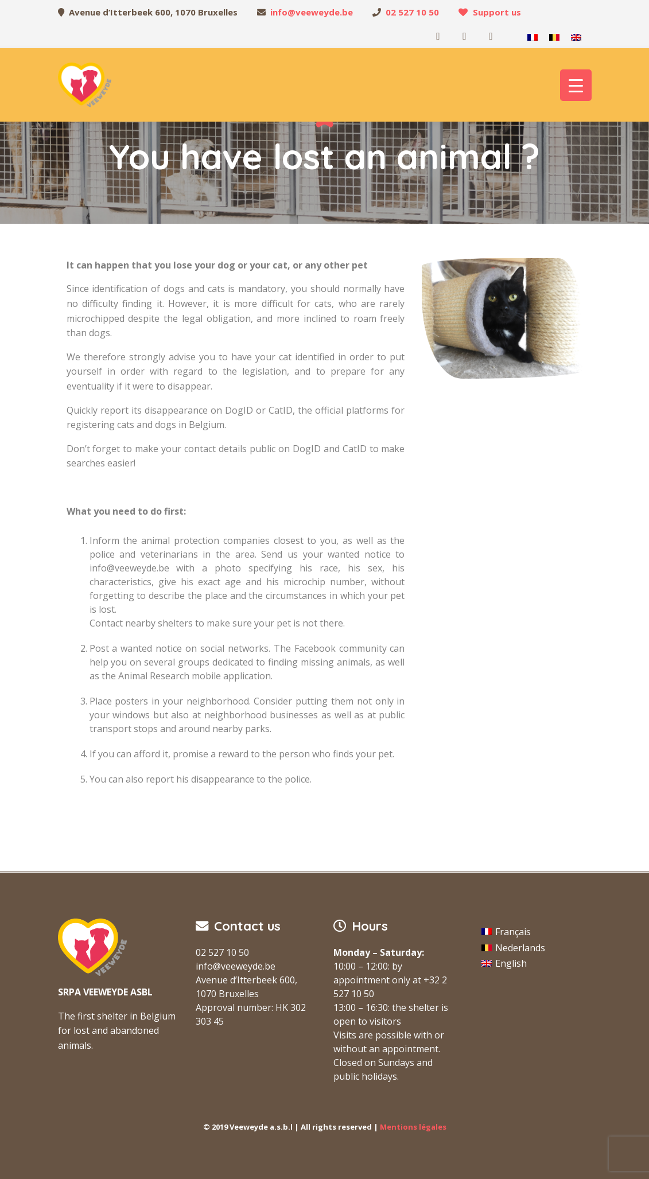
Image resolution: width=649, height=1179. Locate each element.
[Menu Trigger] (576, 85)
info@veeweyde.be (311, 12)
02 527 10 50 (412, 12)
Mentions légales (413, 1127)
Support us (497, 12)
